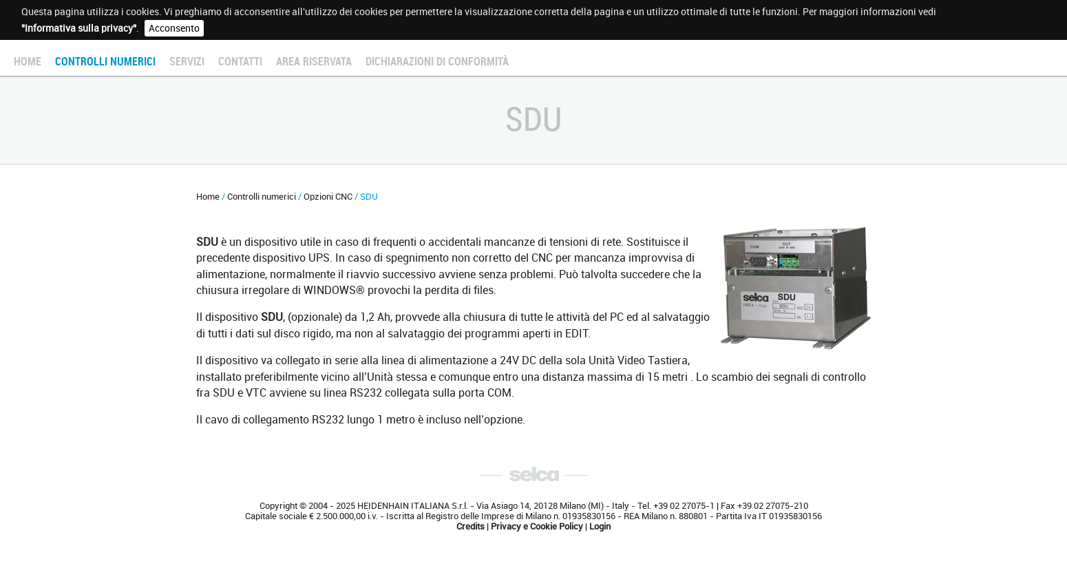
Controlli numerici (105, 61)
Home (27, 61)
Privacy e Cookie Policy (537, 526)
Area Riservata (314, 61)
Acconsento (174, 28)
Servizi (186, 61)
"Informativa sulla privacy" (78, 28)
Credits (470, 526)
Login (600, 526)
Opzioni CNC (328, 196)
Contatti (240, 61)
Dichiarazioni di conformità (437, 61)
